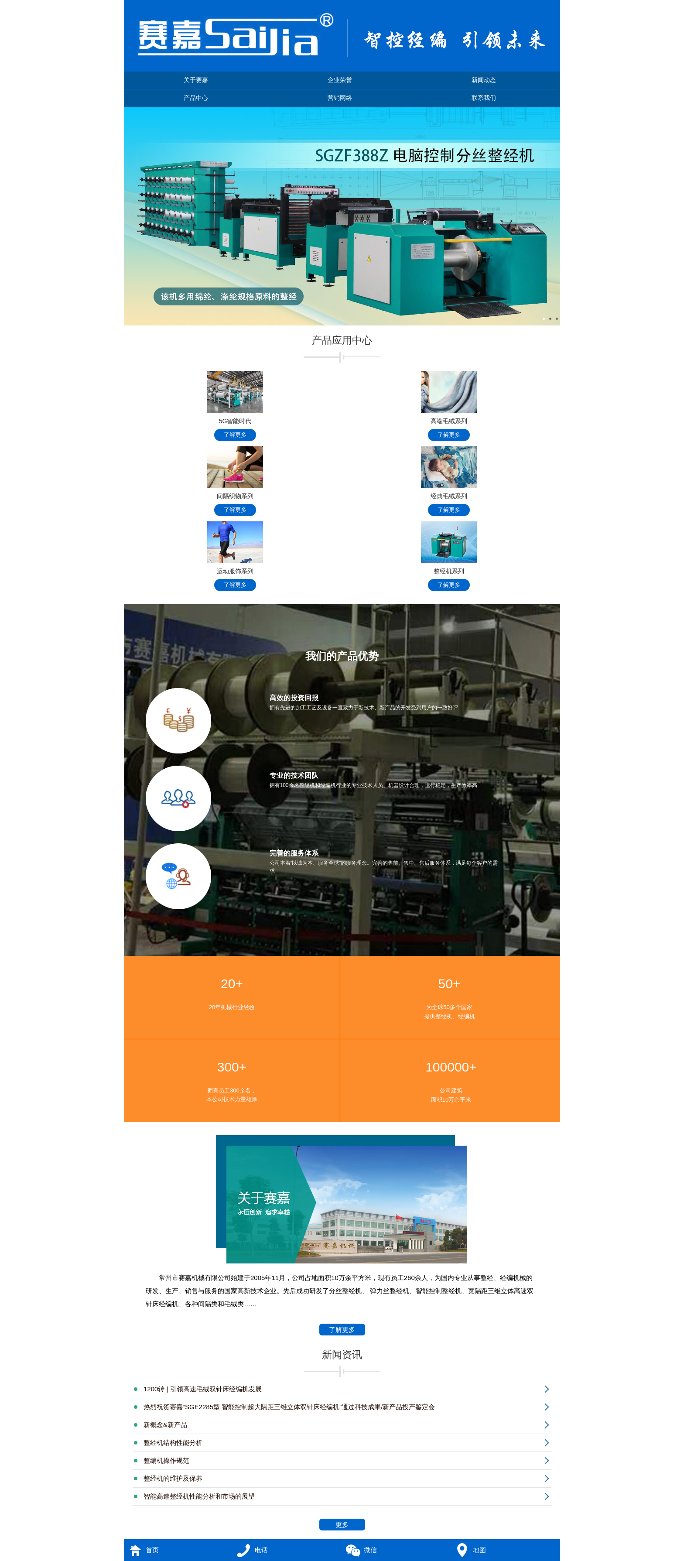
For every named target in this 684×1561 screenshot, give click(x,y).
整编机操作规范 (166, 1460)
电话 (261, 1550)
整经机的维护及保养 (173, 1478)
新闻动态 (484, 80)
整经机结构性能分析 (173, 1442)
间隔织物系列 (235, 481)
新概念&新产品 (165, 1424)
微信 (370, 1550)
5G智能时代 (235, 406)
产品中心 (196, 98)
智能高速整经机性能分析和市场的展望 (199, 1496)
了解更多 (342, 1330)
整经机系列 (449, 556)
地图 (479, 1550)
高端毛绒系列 (449, 406)
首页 (152, 1550)
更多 (349, 1525)
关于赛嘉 (196, 80)
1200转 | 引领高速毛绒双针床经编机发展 (203, 1389)
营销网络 (340, 98)
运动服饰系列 (235, 556)
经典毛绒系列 (449, 481)
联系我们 (484, 98)
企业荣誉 (340, 80)
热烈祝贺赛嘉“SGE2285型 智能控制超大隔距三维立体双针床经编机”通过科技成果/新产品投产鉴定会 (289, 1406)
